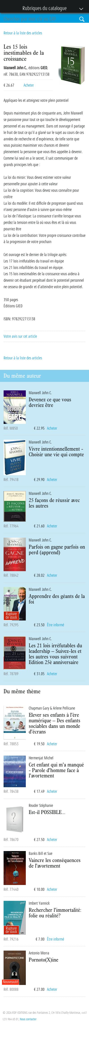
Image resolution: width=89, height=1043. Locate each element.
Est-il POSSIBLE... (47, 812)
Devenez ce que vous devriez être (50, 402)
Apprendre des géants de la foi (57, 599)
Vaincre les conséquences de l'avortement (55, 863)
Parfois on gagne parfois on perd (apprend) (57, 549)
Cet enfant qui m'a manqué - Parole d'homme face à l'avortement (56, 770)
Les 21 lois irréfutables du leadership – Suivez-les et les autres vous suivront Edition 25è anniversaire (55, 653)
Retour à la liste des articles (23, 33)
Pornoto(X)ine (43, 959)
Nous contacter (28, 1019)
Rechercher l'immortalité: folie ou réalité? (55, 912)
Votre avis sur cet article (20, 336)
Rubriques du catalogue (42, 8)
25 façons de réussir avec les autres (54, 503)
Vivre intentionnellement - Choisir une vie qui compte (56, 451)
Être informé (55, 624)
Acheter (29, 85)
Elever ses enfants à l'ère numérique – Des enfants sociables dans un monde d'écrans (54, 723)
